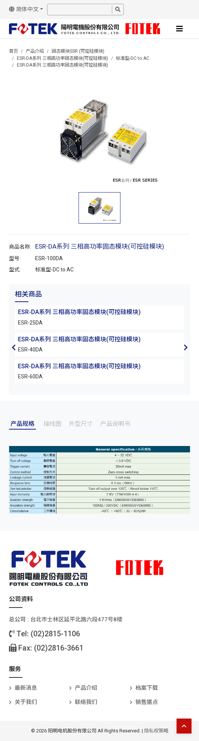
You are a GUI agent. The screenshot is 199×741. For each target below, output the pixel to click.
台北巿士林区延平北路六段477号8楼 (76, 619)
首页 (13, 51)
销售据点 (146, 702)
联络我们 (86, 702)
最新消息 (26, 688)
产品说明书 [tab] (115, 423)
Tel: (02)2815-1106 (44, 633)
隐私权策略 (156, 731)
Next (185, 347)
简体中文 (24, 9)
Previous (13, 347)
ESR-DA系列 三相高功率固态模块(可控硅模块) (62, 58)
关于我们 (26, 702)
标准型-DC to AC (132, 58)
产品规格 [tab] (22, 423)
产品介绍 (35, 51)
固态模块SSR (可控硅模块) (78, 51)
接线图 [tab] (52, 423)
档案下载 (146, 688)
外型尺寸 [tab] (81, 423)
